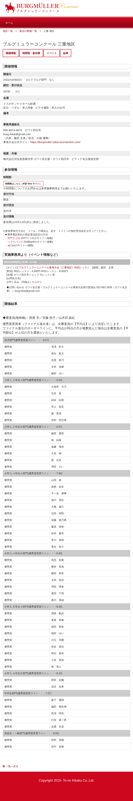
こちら (33, 281)
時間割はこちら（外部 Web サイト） (23, 183)
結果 (65, 53)
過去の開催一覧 (28, 31)
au (9, 245)
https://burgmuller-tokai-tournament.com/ (55, 142)
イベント (52, 53)
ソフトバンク (15, 241)
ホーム (9, 22)
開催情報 (11, 53)
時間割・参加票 (31, 53)
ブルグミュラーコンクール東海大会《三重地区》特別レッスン (54, 267)
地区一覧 (8, 31)
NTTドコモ (14, 238)
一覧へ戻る (10, 766)
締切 (17, 91)
